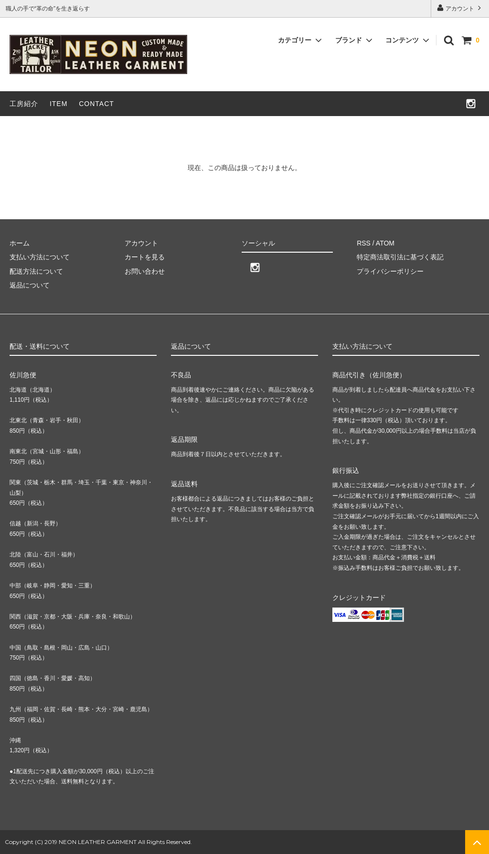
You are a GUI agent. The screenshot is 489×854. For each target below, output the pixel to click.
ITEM (58, 103)
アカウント (460, 8)
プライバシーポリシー (390, 271)
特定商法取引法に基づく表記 (400, 257)
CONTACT (96, 103)
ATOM (385, 243)
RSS (364, 243)
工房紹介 (24, 103)
